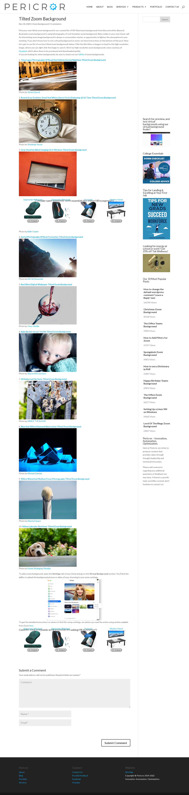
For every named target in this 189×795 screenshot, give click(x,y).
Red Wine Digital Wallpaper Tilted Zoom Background (46, 284)
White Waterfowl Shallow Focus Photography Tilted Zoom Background (55, 479)
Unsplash (23, 51)
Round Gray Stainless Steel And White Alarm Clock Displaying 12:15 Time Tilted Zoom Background (68, 97)
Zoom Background (40, 24)
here (31, 625)
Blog (110, 7)
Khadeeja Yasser (35, 144)
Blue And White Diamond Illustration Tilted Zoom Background (51, 426)
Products (138, 7)
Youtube (76, 782)
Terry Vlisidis (33, 326)
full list (81, 54)
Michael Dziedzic (35, 473)
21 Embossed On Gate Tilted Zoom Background (44, 379)
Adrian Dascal (34, 92)
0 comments (55, 24)
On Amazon (32, 221)
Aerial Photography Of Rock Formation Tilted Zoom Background (52, 237)
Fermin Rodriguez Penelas (39, 568)
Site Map (129, 772)
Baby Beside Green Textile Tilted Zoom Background (46, 331)
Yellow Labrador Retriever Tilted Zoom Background (47, 526)
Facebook (76, 779)
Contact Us (172, 7)
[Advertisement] (156, 70)
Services (121, 7)
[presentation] (41, 733)
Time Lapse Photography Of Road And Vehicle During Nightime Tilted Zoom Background (63, 60)
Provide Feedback (80, 775)
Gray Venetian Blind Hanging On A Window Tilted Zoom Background (54, 150)
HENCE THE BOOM (37, 421)
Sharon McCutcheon (37, 373)
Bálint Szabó (33, 231)
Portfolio (156, 7)
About (100, 7)
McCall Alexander (35, 279)
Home (90, 7)
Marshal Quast (34, 521)
